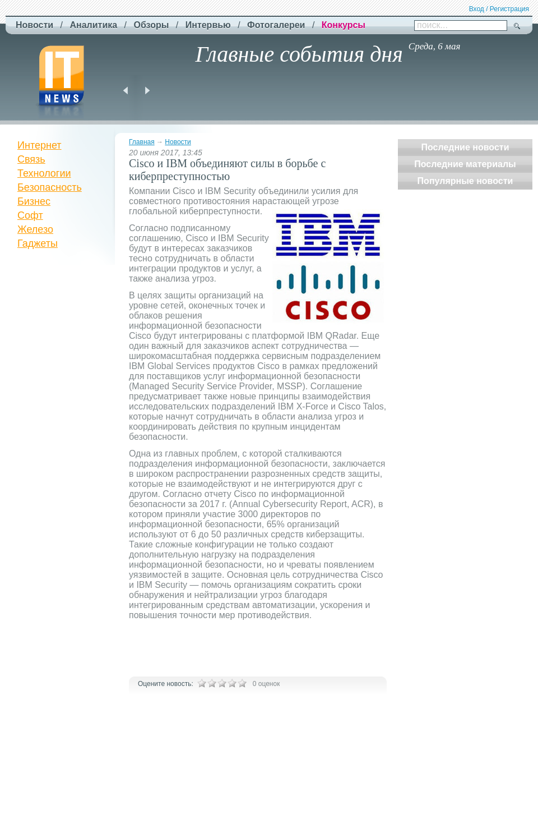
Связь (31, 159)
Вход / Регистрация (499, 9)
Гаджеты (37, 243)
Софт (30, 215)
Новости (178, 142)
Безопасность (49, 187)
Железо (35, 229)
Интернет (39, 145)
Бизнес (33, 201)
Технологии (44, 173)
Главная (142, 142)
